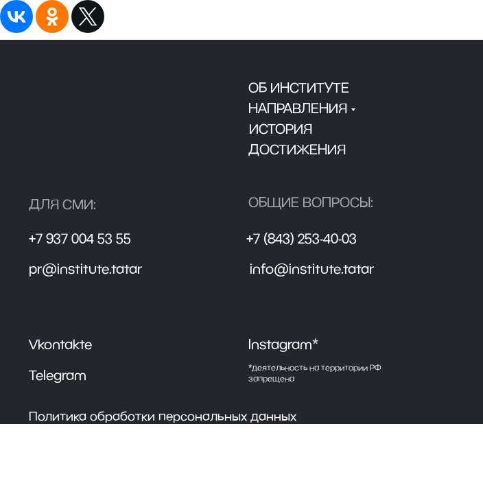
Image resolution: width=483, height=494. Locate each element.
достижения (297, 149)
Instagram (283, 344)
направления (297, 108)
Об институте (298, 87)
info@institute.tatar (312, 269)
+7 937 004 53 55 (80, 238)
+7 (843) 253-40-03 (301, 238)
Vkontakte (60, 344)
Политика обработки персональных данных (162, 416)
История (280, 129)
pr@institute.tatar (85, 269)
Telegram (57, 375)
